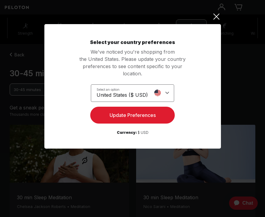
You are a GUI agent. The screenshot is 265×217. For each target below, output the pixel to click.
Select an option (108, 89)
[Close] (132, 16)
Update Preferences (133, 115)
